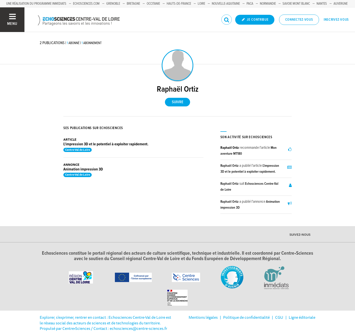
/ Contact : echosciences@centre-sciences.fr (128, 328)
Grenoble (113, 3)
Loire (201, 3)
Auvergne (341, 3)
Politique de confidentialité (246, 317)
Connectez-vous (299, 19)
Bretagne (133, 3)
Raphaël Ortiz (229, 148)
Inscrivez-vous (336, 19)
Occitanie (153, 3)
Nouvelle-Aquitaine (226, 3)
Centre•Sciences (76, 328)
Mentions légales (203, 317)
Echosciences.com (86, 3)
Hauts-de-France (179, 3)
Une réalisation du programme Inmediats (36, 3)
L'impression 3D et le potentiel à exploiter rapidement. (105, 144)
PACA (250, 3)
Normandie (268, 3)
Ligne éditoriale (302, 317)
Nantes (322, 3)
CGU (279, 317)
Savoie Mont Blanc (296, 3)
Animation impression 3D (83, 169)
